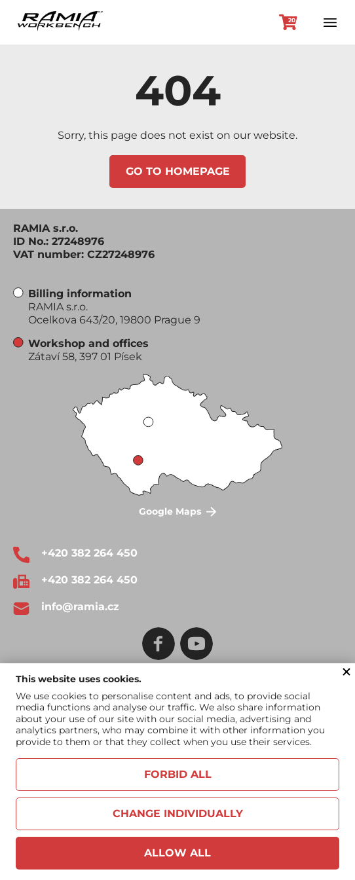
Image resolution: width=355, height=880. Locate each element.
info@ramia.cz (80, 606)
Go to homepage (178, 171)
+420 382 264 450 (89, 553)
